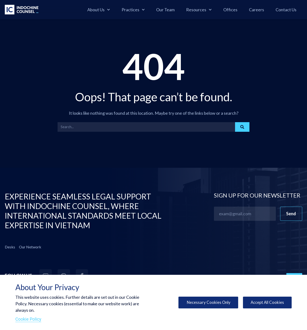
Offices (230, 9)
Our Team (165, 9)
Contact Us (286, 9)
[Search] (242, 127)
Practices (133, 10)
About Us (98, 10)
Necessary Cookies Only (206, 302)
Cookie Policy (28, 319)
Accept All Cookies (266, 302)
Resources (199, 10)
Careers (256, 9)
